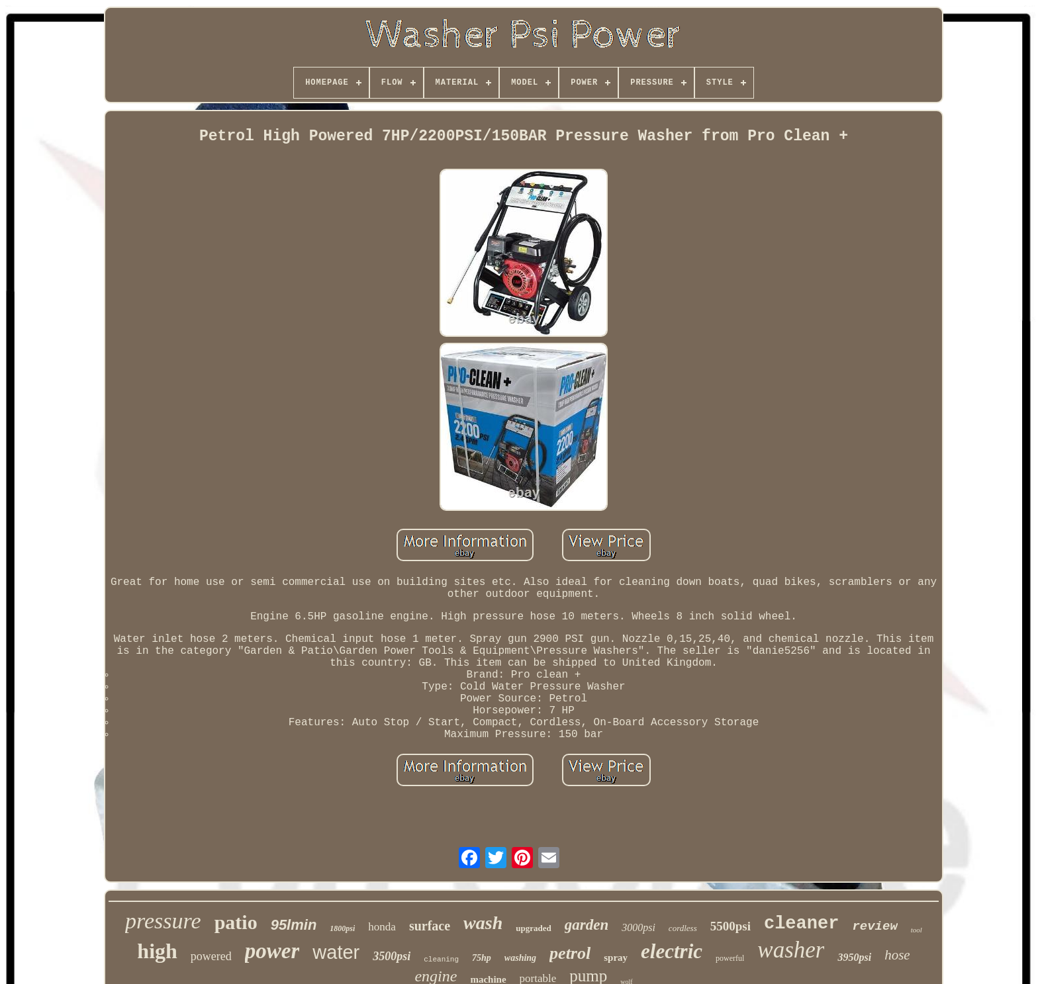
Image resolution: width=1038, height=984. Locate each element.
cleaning (441, 959)
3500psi (391, 956)
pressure (163, 921)
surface (429, 925)
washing (520, 958)
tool (916, 930)
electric (671, 951)
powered (211, 956)
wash (482, 923)
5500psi (730, 926)
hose (897, 955)
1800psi (342, 928)
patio (236, 922)
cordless (683, 928)
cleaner (801, 924)
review (874, 926)
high (157, 951)
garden (586, 925)
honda (382, 926)
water (335, 952)
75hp (481, 958)
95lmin (294, 925)
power (272, 951)
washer (790, 950)
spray (616, 957)
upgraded (533, 928)
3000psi (638, 927)
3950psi (854, 957)
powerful (730, 958)
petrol (569, 953)
